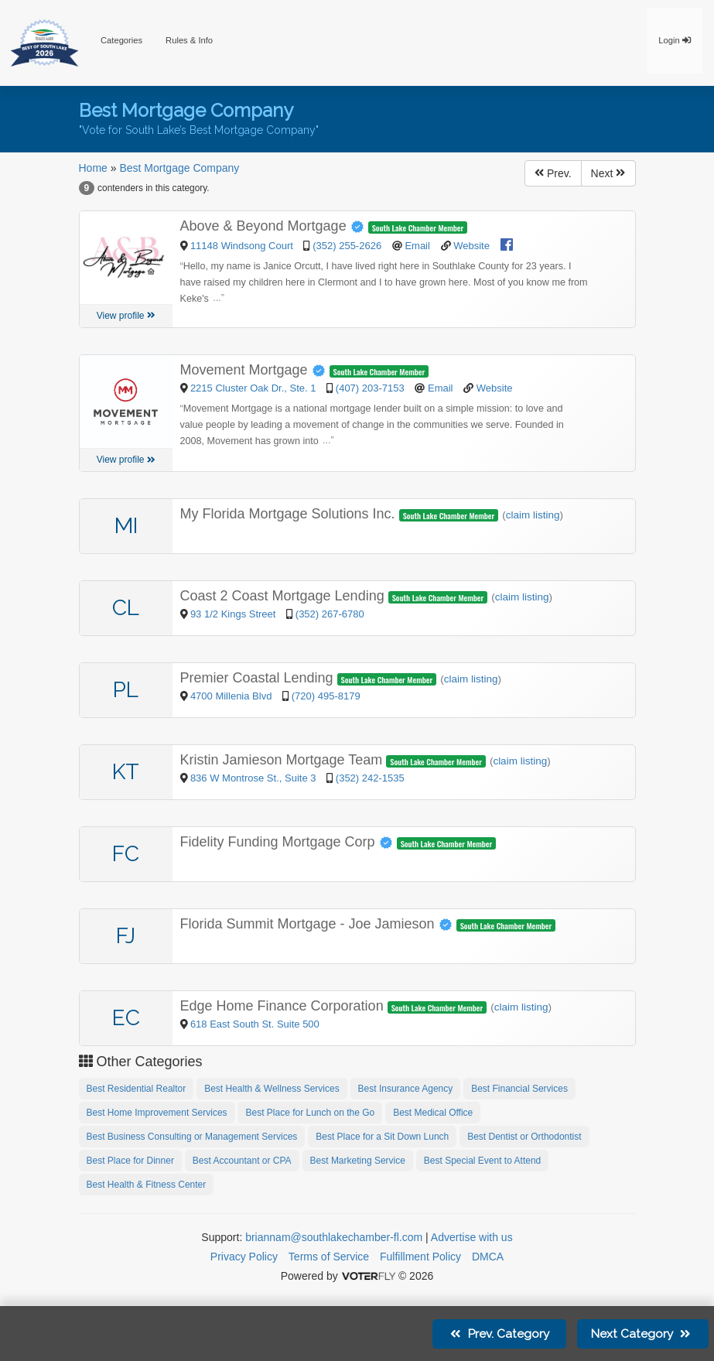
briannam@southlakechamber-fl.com (333, 1237)
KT (125, 772)
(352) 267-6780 (330, 614)
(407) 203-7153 (370, 388)
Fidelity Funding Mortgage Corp (288, 842)
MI (126, 526)
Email (417, 245)
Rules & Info (189, 40)
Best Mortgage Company (179, 168)
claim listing (533, 515)
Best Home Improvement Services (157, 1112)
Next (608, 173)
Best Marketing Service (357, 1160)
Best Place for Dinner (130, 1160)
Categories (121, 40)
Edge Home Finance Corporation (284, 1006)
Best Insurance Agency (405, 1088)
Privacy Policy (244, 1256)
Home (93, 168)
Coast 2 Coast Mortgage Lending (284, 596)
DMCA (488, 1256)
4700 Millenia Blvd (232, 696)
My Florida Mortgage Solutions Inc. (289, 513)
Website (471, 245)
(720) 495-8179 (326, 696)
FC (125, 854)
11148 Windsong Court (243, 245)
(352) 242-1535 (370, 778)
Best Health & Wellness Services (272, 1088)
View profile (126, 315)
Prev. (553, 173)
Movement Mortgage (255, 370)
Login (674, 40)
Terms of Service (329, 1256)
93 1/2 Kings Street (234, 614)
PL (125, 690)
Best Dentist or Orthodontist (524, 1136)
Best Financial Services (519, 1088)
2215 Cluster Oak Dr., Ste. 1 (254, 388)
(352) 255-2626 (347, 245)
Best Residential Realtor (136, 1088)
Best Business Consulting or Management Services (192, 1136)
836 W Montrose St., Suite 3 (254, 778)
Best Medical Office (433, 1112)
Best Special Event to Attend (482, 1160)
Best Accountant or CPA (242, 1160)
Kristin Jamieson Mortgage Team (283, 760)
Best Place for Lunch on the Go (309, 1112)
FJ (125, 936)
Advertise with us (472, 1237)
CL (125, 608)
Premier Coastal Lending (258, 678)
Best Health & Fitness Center (147, 1184)
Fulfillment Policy (420, 1256)
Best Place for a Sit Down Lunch (382, 1136)
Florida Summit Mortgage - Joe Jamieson (318, 924)
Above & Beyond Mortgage (274, 226)
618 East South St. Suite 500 (254, 1024)
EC (126, 1018)
